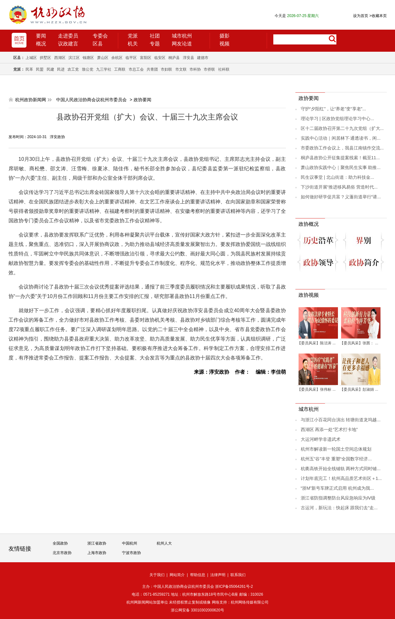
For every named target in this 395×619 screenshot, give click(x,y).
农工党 (73, 69)
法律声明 (217, 575)
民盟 (40, 69)
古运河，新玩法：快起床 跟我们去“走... (339, 507)
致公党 (87, 69)
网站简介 (177, 575)
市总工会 (136, 69)
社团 (155, 35)
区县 (98, 43)
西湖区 (60, 57)
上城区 (31, 57)
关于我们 (157, 575)
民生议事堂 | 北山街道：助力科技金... (337, 177)
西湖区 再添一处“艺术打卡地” (329, 429)
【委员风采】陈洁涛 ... (316, 343)
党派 (133, 35)
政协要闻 (142, 99)
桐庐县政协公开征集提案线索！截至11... (340, 157)
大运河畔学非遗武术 (320, 439)
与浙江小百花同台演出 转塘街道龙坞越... (341, 419)
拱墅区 (45, 57)
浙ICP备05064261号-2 (234, 586)
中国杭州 (129, 543)
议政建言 (68, 43)
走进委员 (68, 35)
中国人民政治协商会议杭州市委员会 (91, 99)
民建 (50, 69)
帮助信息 (197, 575)
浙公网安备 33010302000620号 (197, 610)
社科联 (223, 69)
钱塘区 (88, 57)
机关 (133, 43)
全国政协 (60, 543)
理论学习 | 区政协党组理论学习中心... (337, 118)
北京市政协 (62, 553)
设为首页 (360, 16)
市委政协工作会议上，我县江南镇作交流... (342, 147)
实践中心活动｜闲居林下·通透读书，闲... (341, 138)
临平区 (131, 57)
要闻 (41, 35)
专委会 (100, 35)
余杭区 (117, 57)
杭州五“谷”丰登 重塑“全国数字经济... (336, 458)
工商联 (119, 69)
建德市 (202, 57)
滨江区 (74, 57)
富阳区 (145, 57)
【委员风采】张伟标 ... (316, 389)
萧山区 (102, 57)
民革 (29, 69)
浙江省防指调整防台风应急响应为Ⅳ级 (338, 497)
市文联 (181, 69)
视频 (224, 43)
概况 (41, 43)
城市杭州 (182, 35)
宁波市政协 (131, 553)
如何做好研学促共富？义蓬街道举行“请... (341, 196)
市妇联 (166, 69)
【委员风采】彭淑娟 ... (359, 389)
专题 (155, 43)
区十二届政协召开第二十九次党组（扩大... (342, 128)
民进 (61, 69)
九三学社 (103, 69)
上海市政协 (96, 553)
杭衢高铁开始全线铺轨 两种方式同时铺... (341, 468)
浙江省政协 (96, 543)
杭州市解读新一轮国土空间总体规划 (336, 449)
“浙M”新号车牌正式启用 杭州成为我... (337, 488)
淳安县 (188, 57)
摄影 (224, 35)
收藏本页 (377, 16)
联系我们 (238, 575)
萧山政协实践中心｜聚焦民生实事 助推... (341, 167)
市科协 (195, 69)
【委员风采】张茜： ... (359, 343)
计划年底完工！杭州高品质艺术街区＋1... (341, 478)
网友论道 (182, 43)
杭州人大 (164, 543)
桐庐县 (174, 57)
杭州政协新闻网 (30, 99)
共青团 (152, 69)
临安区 (160, 57)
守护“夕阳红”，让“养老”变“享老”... (333, 108)
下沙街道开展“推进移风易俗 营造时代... (339, 187)
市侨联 (209, 69)
